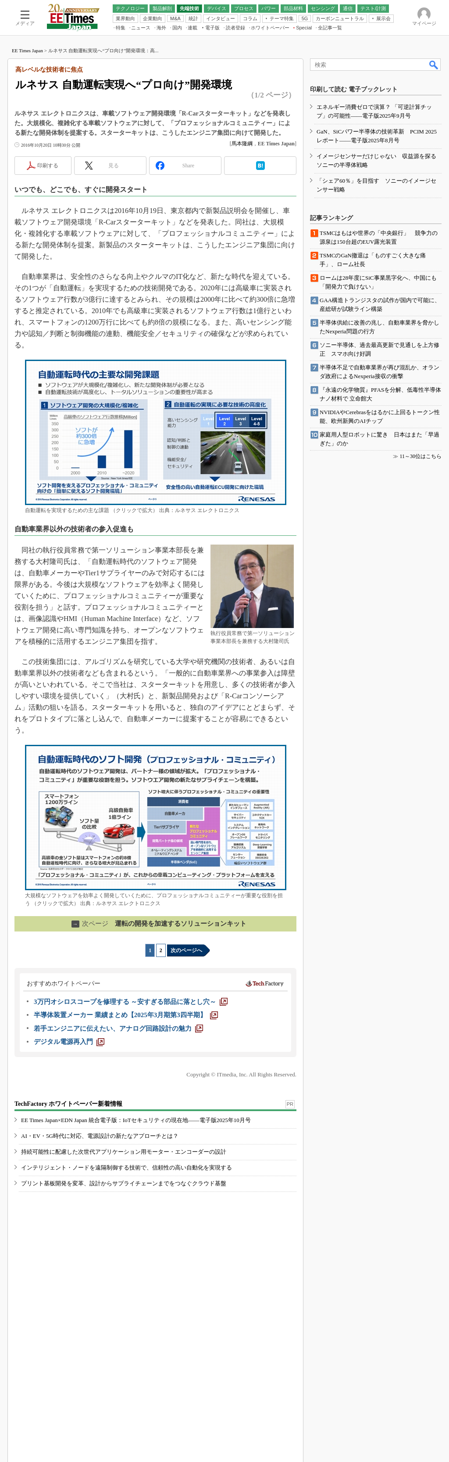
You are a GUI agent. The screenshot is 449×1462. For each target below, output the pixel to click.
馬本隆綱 (242, 144)
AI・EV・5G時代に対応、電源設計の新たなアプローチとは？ (99, 1136)
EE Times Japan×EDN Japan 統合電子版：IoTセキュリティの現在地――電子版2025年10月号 (136, 1120)
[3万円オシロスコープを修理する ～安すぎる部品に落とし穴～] (131, 1001)
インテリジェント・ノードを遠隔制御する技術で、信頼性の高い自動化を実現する (126, 1167)
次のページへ (186, 950)
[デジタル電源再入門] (69, 1041)
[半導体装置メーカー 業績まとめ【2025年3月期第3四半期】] (126, 1014)
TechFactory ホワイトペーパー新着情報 (68, 1104)
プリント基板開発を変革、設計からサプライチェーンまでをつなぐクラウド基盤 (123, 1183)
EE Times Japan (27, 50)
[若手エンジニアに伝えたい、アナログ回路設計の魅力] (118, 1028)
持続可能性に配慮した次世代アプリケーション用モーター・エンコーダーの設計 (123, 1151)
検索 (434, 64)
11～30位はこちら (420, 456)
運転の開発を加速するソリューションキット (158, 923)
